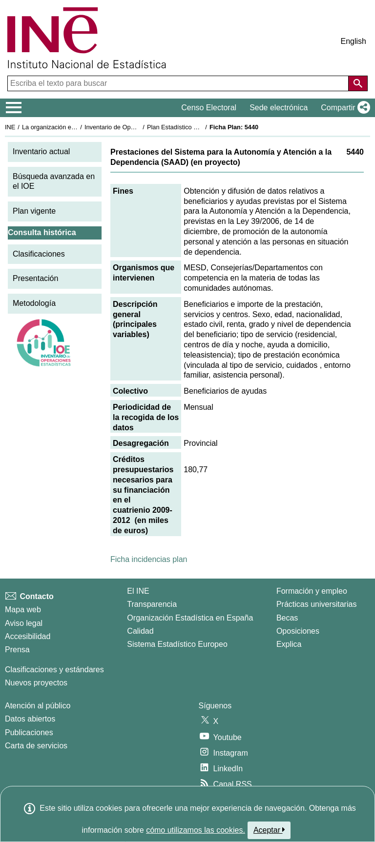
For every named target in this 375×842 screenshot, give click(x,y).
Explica (289, 644)
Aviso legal (23, 623)
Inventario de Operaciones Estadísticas (138, 127)
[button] (343, 108)
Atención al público (37, 706)
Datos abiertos (30, 719)
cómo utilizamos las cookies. (195, 830)
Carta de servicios (36, 746)
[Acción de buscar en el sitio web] (358, 83)
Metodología (34, 303)
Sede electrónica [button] (279, 107)
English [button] (353, 41)
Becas (287, 618)
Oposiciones (297, 631)
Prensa (17, 649)
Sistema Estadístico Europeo (177, 644)
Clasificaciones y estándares (54, 669)
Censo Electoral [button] (208, 107)
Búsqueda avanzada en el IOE (54, 181)
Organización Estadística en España (190, 618)
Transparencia (152, 604)
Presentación (35, 278)
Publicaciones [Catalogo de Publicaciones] (29, 732)
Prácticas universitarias (316, 604)
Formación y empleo (311, 591)
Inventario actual (41, 151)
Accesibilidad (27, 636)
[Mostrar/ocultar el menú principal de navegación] (14, 108)
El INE (138, 591)
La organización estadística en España (75, 127)
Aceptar (269, 829)
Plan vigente (34, 211)
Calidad (140, 631)
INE (10, 127)
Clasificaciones (39, 254)
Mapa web (23, 609)
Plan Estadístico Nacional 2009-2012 (198, 127)
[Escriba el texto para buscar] (179, 83)
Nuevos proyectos (36, 683)
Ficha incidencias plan (148, 559)
